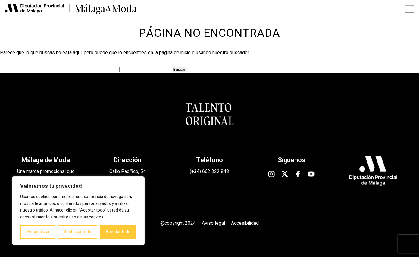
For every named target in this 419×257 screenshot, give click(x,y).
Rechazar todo (77, 232)
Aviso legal (213, 223)
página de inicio (175, 52)
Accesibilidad (245, 223)
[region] (78, 210)
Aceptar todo (117, 232)
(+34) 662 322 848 (209, 171)
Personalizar (38, 232)
